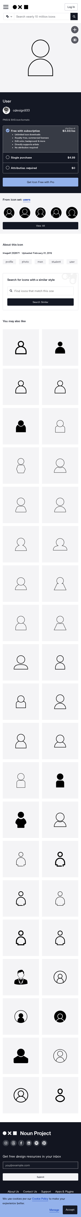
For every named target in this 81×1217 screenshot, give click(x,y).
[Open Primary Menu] (5, 7)
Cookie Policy (40, 1198)
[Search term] (42, 16)
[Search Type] (8, 16)
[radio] (40, 139)
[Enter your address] (40, 1165)
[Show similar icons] (74, 40)
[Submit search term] (74, 16)
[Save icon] (74, 29)
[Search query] (40, 290)
